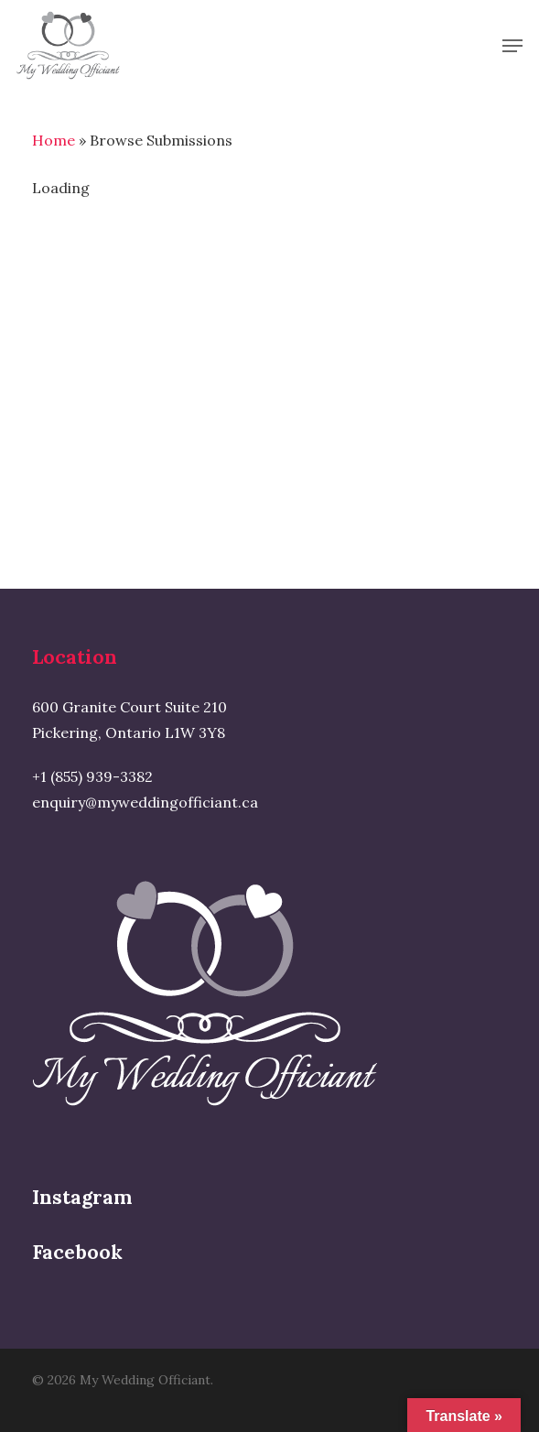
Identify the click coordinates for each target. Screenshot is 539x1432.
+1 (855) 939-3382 (92, 776)
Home (53, 140)
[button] (512, 46)
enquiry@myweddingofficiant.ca (145, 802)
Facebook (77, 1252)
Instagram (82, 1197)
